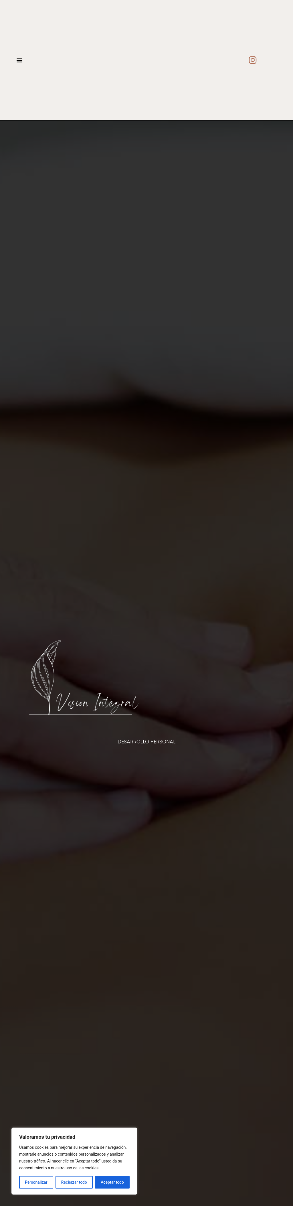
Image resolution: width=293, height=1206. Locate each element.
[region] (74, 1161)
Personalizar (36, 1182)
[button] (19, 60)
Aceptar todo (112, 1182)
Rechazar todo (74, 1182)
